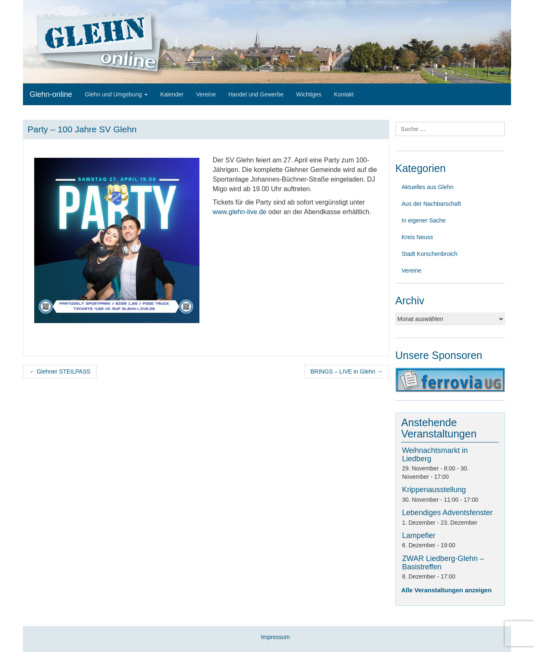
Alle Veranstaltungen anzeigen (446, 590)
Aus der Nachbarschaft (431, 203)
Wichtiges (309, 94)
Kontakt (343, 94)
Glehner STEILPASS (60, 371)
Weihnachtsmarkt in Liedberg (435, 454)
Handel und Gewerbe (255, 94)
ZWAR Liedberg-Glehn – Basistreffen (443, 562)
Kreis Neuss (417, 237)
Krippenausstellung (434, 489)
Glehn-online (51, 94)
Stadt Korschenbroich (430, 253)
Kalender (172, 94)
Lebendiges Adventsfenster (447, 512)
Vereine (206, 94)
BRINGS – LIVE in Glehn (346, 371)
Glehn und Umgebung (116, 94)
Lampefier (419, 535)
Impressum (275, 637)
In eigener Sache (424, 220)
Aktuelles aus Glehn (428, 187)
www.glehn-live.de (240, 211)
